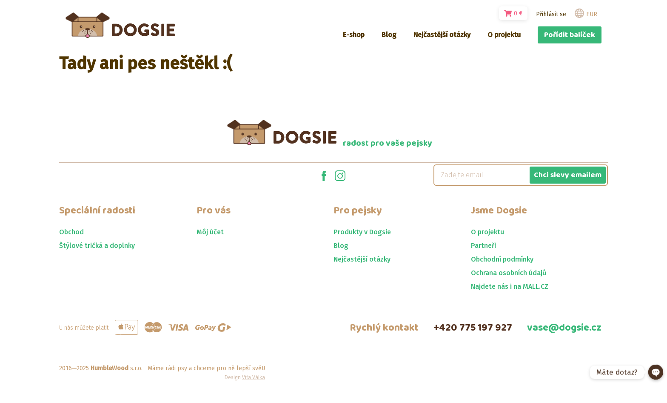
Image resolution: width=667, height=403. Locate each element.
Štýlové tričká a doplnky (97, 246)
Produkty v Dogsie (362, 232)
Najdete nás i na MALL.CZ (509, 286)
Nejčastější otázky (362, 259)
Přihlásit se (551, 14)
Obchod (71, 232)
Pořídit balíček (569, 35)
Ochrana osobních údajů (508, 273)
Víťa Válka (253, 377)
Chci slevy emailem (567, 175)
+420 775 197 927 (472, 328)
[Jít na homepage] (120, 25)
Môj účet (210, 232)
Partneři (483, 246)
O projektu (487, 232)
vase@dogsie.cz (564, 328)
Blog (341, 246)
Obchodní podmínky (502, 259)
